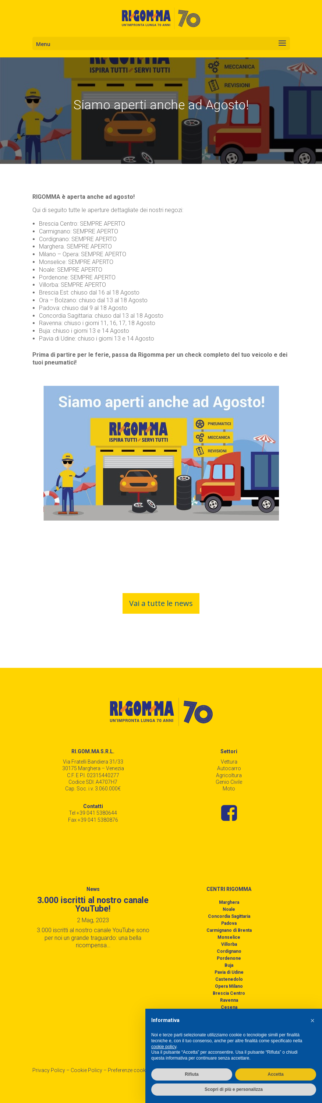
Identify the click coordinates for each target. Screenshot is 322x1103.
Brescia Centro (229, 993)
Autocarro (229, 768)
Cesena (229, 1007)
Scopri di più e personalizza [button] (234, 1089)
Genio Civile (229, 782)
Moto (229, 789)
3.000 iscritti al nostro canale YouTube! (93, 904)
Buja (228, 965)
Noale (229, 909)
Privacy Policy (48, 1070)
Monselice (228, 937)
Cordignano (229, 951)
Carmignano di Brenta (229, 930)
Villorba (229, 944)
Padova (229, 923)
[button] (312, 1020)
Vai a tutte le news (161, 603)
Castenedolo (229, 979)
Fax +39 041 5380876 (93, 820)
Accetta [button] (275, 1074)
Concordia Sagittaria (229, 916)
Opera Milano (229, 986)
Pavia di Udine (229, 972)
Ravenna (229, 1000)
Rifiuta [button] (191, 1074)
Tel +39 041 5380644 (93, 813)
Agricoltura (229, 775)
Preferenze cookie (128, 1070)
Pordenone (229, 958)
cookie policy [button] (163, 1046)
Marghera (229, 902)
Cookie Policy (86, 1070)
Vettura (229, 762)
